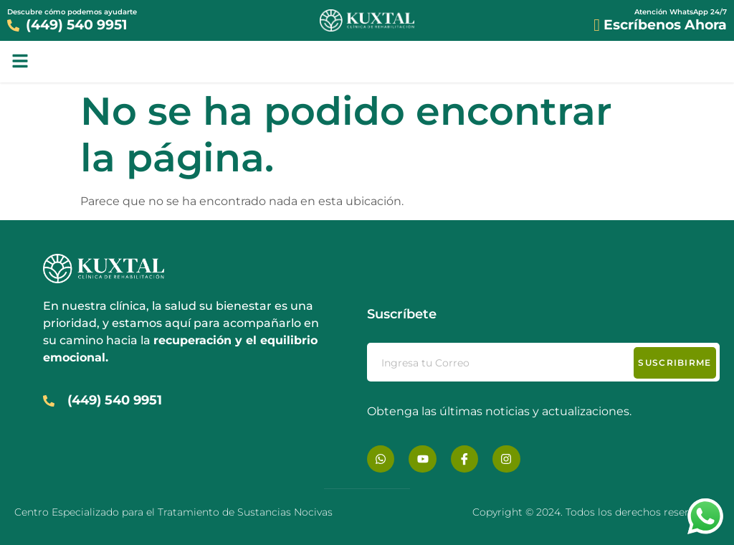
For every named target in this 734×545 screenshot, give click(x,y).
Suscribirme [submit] (674, 362)
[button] (20, 61)
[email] (543, 362)
